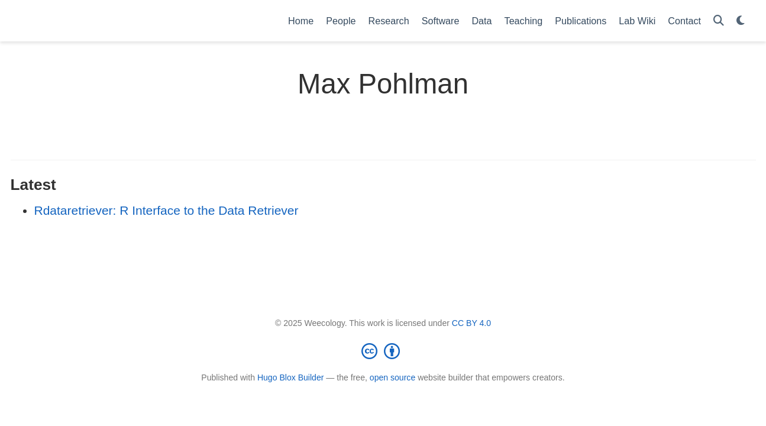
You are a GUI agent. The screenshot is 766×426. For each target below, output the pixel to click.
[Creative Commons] (383, 351)
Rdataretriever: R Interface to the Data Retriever (166, 210)
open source (392, 377)
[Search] (718, 21)
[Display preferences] (740, 21)
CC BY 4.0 (471, 323)
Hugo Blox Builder (290, 377)
